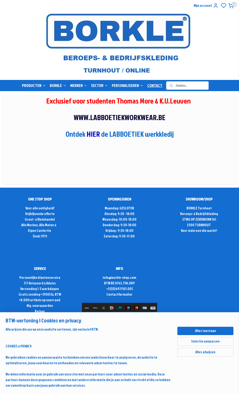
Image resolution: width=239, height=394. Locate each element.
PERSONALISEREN (128, 85)
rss (169, 331)
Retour (40, 311)
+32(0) (111, 288)
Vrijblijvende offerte (40, 213)
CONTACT (154, 85)
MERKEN (78, 85)
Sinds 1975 (40, 236)
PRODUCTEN (34, 85)
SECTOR (99, 85)
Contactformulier (119, 294)
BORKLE (58, 85)
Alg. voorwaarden (40, 305)
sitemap (161, 331)
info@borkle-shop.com (119, 277)
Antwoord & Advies (42, 283)
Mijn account (206, 5)
